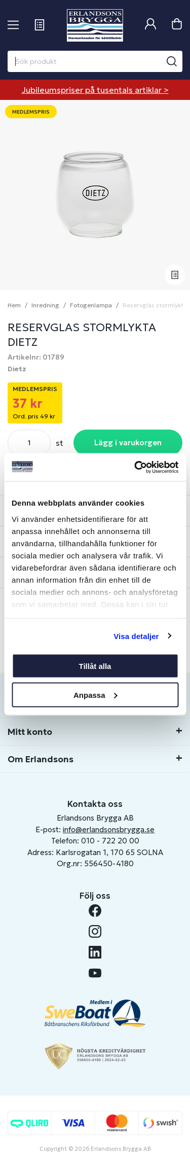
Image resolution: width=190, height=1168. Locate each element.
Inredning (45, 305)
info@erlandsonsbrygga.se (109, 829)
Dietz (17, 368)
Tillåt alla (95, 666)
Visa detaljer (136, 635)
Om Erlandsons (40, 759)
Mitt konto (30, 731)
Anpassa (95, 694)
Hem (14, 305)
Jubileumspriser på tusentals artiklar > (95, 90)
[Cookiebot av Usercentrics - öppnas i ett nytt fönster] (135, 467)
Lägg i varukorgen (128, 442)
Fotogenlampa (91, 305)
